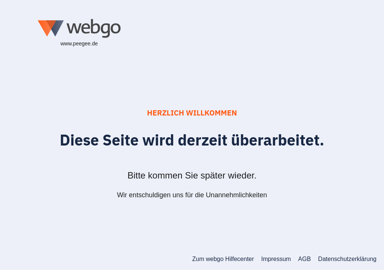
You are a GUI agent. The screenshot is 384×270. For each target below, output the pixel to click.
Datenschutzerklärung (347, 259)
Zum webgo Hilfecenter (223, 259)
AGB (304, 259)
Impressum (276, 259)
